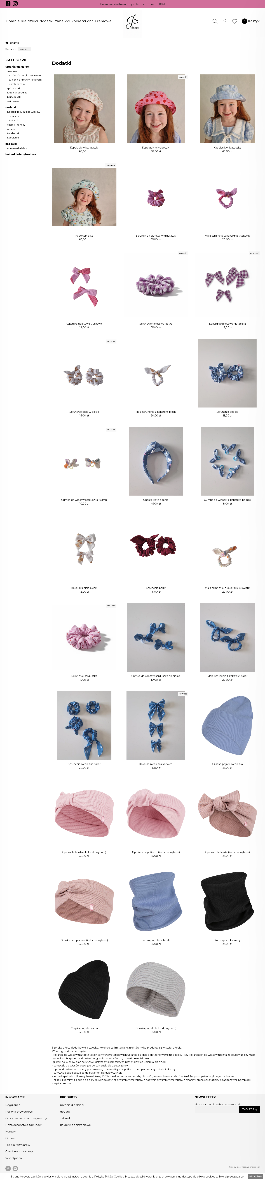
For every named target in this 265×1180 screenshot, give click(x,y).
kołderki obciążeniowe (92, 21)
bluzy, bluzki (14, 97)
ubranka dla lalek (17, 148)
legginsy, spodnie (17, 92)
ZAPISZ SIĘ (249, 1109)
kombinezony (17, 84)
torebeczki (13, 133)
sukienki (12, 71)
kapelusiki (13, 137)
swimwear (13, 101)
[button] (22, 21)
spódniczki (13, 88)
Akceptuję (255, 1176)
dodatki (46, 21)
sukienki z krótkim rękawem (25, 80)
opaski (11, 129)
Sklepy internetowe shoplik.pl (244, 1166)
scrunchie (14, 116)
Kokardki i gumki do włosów (23, 112)
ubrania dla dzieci (22, 21)
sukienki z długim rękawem (25, 75)
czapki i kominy (16, 125)
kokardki (14, 120)
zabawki (62, 21)
